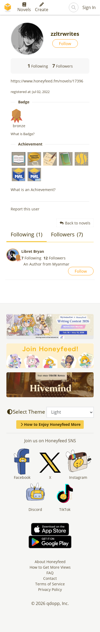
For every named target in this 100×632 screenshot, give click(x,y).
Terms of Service (50, 583)
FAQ (50, 572)
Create (41, 7)
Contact (50, 578)
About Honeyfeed (50, 561)
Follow (65, 43)
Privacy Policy (50, 589)
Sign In (89, 7)
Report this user (25, 208)
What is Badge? (23, 133)
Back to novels (75, 223)
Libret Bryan (32, 251)
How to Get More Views (50, 567)
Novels (24, 7)
